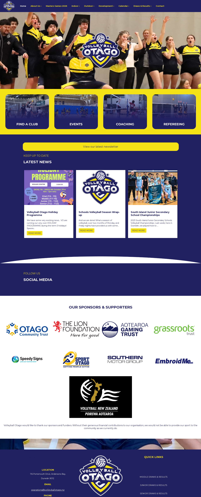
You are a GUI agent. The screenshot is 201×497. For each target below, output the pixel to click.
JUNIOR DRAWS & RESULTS (153, 485)
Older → (100, 242)
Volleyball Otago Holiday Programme (42, 214)
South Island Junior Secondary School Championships (150, 214)
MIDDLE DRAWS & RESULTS (153, 477)
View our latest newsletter (100, 146)
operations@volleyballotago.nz (47, 490)
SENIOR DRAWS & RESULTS (153, 493)
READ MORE (34, 233)
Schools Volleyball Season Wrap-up (99, 214)
